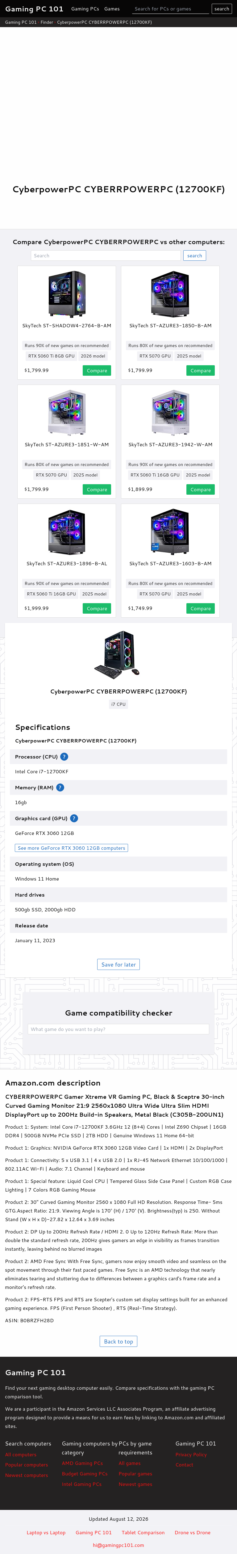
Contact (184, 1464)
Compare (97, 370)
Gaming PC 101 (21, 22)
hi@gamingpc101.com (118, 1544)
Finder (46, 22)
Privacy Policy (191, 1454)
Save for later (118, 964)
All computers (20, 1454)
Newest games (135, 1483)
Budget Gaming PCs (85, 1473)
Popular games (135, 1473)
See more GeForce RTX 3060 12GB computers (71, 847)
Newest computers (26, 1474)
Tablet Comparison (143, 1532)
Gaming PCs (85, 8)
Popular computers (26, 1464)
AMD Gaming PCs (82, 1462)
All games (129, 1462)
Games (112, 8)
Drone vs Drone (193, 1532)
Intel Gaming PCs (82, 1483)
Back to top (118, 1341)
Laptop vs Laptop (46, 1532)
